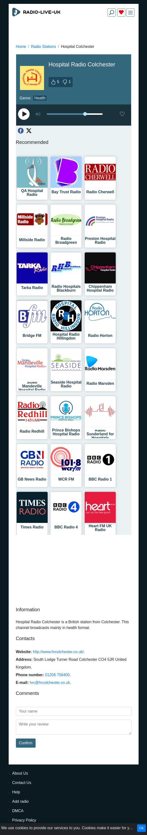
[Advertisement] (73, 32)
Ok (141, 828)
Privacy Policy (24, 820)
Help (16, 792)
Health (39, 98)
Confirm (25, 743)
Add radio (20, 801)
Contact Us (21, 783)
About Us (20, 773)
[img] (130, 12)
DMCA (18, 811)
